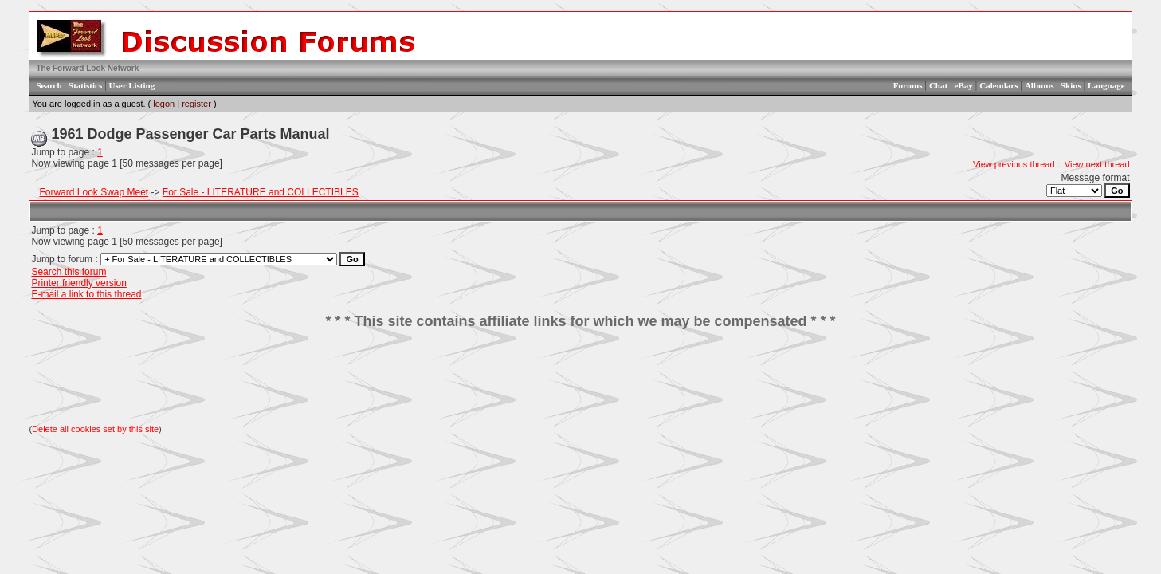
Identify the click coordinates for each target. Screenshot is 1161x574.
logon (164, 103)
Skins (1071, 85)
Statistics (85, 85)
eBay (964, 85)
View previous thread (1014, 164)
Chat (938, 85)
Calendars (998, 85)
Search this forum (68, 271)
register (196, 103)
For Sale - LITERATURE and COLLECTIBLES (261, 192)
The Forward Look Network (87, 68)
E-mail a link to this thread (86, 294)
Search (48, 85)
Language (1106, 85)
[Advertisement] (581, 377)
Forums (908, 85)
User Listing (132, 85)
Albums (1039, 85)
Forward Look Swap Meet (93, 192)
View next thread (1097, 164)
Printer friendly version (78, 283)
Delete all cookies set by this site (95, 429)
